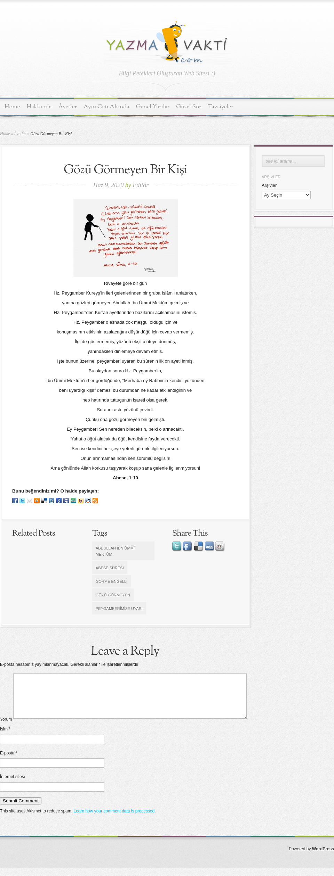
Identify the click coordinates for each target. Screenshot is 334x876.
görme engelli (111, 581)
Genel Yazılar (153, 107)
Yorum (6, 727)
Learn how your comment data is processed (113, 819)
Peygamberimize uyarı (119, 608)
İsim (5, 737)
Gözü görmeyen (113, 595)
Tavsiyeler (220, 107)
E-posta (8, 761)
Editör (141, 185)
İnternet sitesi (12, 785)
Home (12, 107)
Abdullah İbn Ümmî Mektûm (115, 551)
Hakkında (39, 107)
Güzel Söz (188, 107)
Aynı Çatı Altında (106, 107)
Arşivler (269, 185)
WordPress (323, 857)
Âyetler (67, 107)
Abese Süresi (110, 568)
